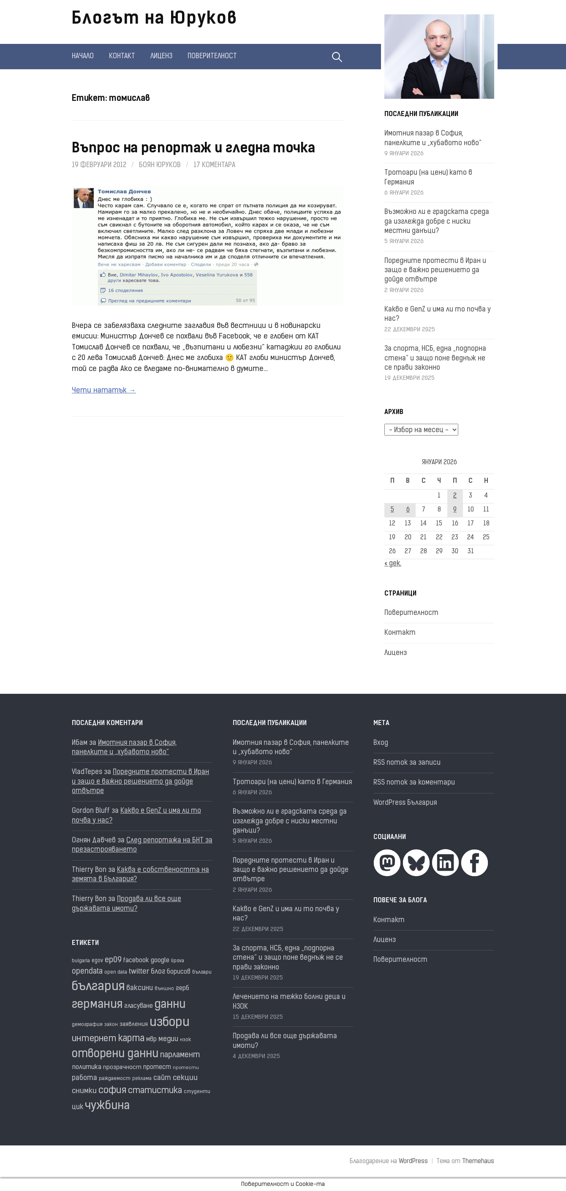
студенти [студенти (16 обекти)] (197, 1091)
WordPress (413, 1162)
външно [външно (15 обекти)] (164, 988)
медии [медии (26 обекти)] (168, 1039)
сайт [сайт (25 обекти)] (162, 1078)
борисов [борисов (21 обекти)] (178, 972)
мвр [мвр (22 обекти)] (151, 1040)
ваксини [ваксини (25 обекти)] (139, 988)
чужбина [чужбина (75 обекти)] (107, 1106)
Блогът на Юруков (154, 19)
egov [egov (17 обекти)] (97, 961)
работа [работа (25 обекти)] (84, 1078)
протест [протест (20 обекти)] (157, 1067)
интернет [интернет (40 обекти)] (94, 1038)
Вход (380, 743)
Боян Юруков (160, 165)
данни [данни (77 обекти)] (170, 1005)
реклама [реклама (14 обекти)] (142, 1079)
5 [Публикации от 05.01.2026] (392, 510)
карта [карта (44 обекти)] (131, 1038)
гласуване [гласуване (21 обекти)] (138, 1006)
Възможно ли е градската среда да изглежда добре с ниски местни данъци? (436, 222)
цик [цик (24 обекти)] (77, 1107)
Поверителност (212, 56)
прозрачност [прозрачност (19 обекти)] (122, 1067)
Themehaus (478, 1162)
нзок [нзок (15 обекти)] (185, 1039)
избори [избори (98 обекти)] (170, 1023)
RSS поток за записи (407, 763)
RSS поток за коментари (414, 783)
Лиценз (161, 56)
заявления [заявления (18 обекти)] (134, 1024)
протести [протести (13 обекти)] (186, 1068)
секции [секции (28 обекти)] (185, 1078)
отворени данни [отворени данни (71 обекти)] (115, 1054)
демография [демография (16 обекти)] (87, 1024)
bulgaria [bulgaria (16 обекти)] (81, 961)
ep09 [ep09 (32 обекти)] (113, 960)
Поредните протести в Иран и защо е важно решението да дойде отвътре (435, 271)
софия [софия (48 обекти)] (112, 1091)
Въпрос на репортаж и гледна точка (193, 149)
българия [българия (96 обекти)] (98, 987)
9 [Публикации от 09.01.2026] (455, 510)
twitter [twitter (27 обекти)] (139, 971)
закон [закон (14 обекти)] (111, 1025)
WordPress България (405, 803)
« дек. (392, 563)
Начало (83, 56)
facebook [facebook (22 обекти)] (136, 961)
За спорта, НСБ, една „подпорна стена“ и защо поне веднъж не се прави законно (435, 358)
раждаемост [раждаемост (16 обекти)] (115, 1078)
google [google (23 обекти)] (160, 960)
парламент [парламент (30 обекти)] (180, 1055)
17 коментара (214, 165)
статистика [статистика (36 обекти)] (155, 1091)
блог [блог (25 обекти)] (158, 972)
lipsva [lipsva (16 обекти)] (177, 961)
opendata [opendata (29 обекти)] (87, 971)
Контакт (122, 56)
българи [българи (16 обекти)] (202, 972)
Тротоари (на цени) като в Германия (292, 782)
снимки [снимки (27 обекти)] (84, 1091)
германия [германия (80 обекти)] (97, 1005)
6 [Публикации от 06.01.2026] (408, 510)
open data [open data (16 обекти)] (115, 972)
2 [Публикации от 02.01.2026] (455, 496)
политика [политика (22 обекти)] (86, 1067)
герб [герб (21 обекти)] (182, 988)
